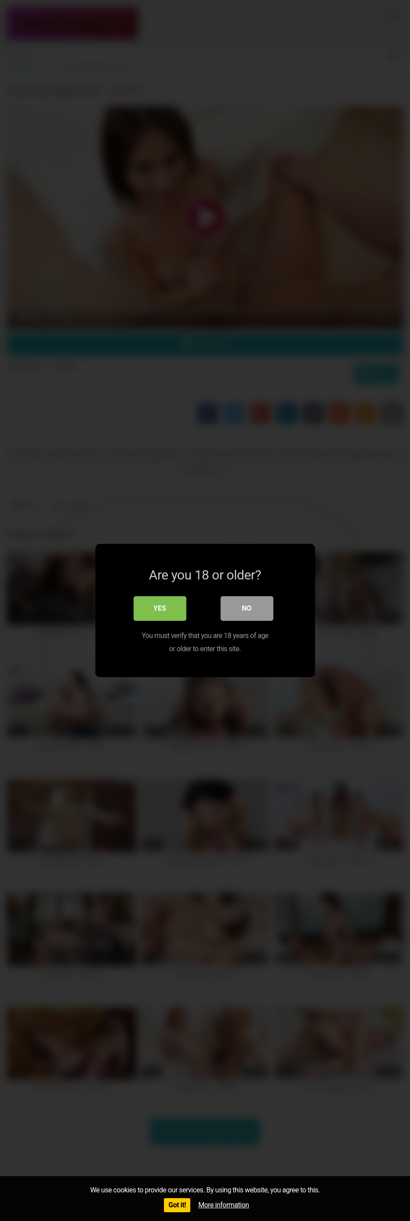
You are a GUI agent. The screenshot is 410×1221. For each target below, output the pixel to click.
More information (223, 1205)
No (246, 608)
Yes (159, 608)
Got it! (177, 1205)
